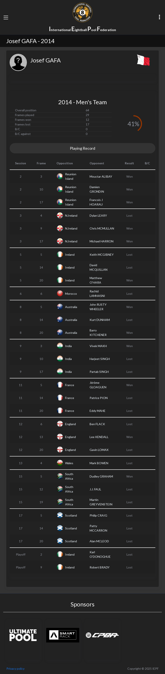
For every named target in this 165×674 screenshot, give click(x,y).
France (69, 385)
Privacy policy (15, 668)
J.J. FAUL (95, 489)
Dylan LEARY (98, 215)
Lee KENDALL (99, 437)
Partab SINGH (99, 371)
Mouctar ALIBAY (101, 176)
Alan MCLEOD (99, 541)
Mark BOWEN (99, 463)
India (68, 346)
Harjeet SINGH (100, 359)
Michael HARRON (101, 241)
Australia (71, 307)
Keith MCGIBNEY (102, 254)
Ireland (70, 254)
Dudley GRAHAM (101, 476)
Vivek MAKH (98, 346)
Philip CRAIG (98, 515)
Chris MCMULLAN (102, 228)
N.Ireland (71, 215)
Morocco (71, 293)
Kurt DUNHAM (100, 320)
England (70, 424)
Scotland (71, 515)
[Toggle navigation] (5, 17)
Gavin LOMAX (99, 450)
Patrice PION (99, 398)
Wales (69, 463)
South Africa (69, 476)
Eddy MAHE (97, 411)
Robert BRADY (100, 567)
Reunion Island (70, 176)
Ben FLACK (97, 424)
